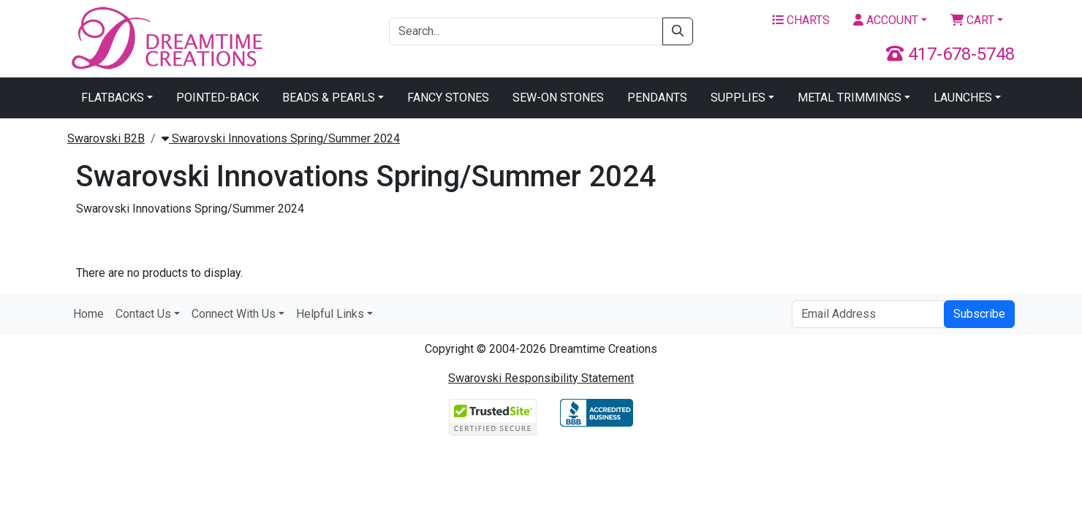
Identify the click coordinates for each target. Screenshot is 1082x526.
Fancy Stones (448, 97)
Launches (963, 97)
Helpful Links (330, 314)
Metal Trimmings (849, 97)
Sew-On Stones (558, 97)
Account (885, 20)
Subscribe (979, 314)
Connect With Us (234, 314)
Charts (801, 20)
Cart (972, 20)
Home (88, 314)
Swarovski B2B (106, 138)
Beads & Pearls (328, 97)
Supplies (738, 97)
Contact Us (143, 314)
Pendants (657, 97)
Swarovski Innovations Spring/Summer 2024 (281, 138)
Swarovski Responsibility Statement (541, 378)
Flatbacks (112, 97)
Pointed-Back (217, 97)
